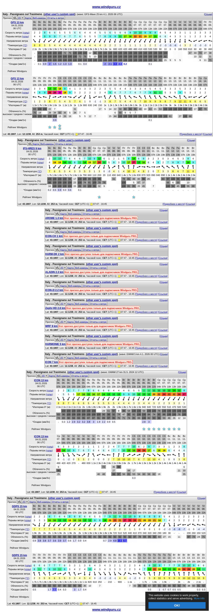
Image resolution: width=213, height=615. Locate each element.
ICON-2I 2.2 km (54, 290)
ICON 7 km (51, 362)
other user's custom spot (59, 14)
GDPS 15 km (19, 506)
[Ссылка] (207, 134)
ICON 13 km (41, 380)
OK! (177, 605)
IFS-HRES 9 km (32, 148)
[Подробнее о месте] (191, 134)
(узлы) (26, 32)
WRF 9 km (51, 326)
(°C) (25, 45)
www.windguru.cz (106, 7)
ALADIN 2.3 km (54, 272)
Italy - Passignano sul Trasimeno (22, 14)
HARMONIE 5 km (55, 344)
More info (172, 598)
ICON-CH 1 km (54, 236)
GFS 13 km (17, 22)
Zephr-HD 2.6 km (55, 308)
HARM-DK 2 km (54, 254)
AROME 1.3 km (54, 218)
